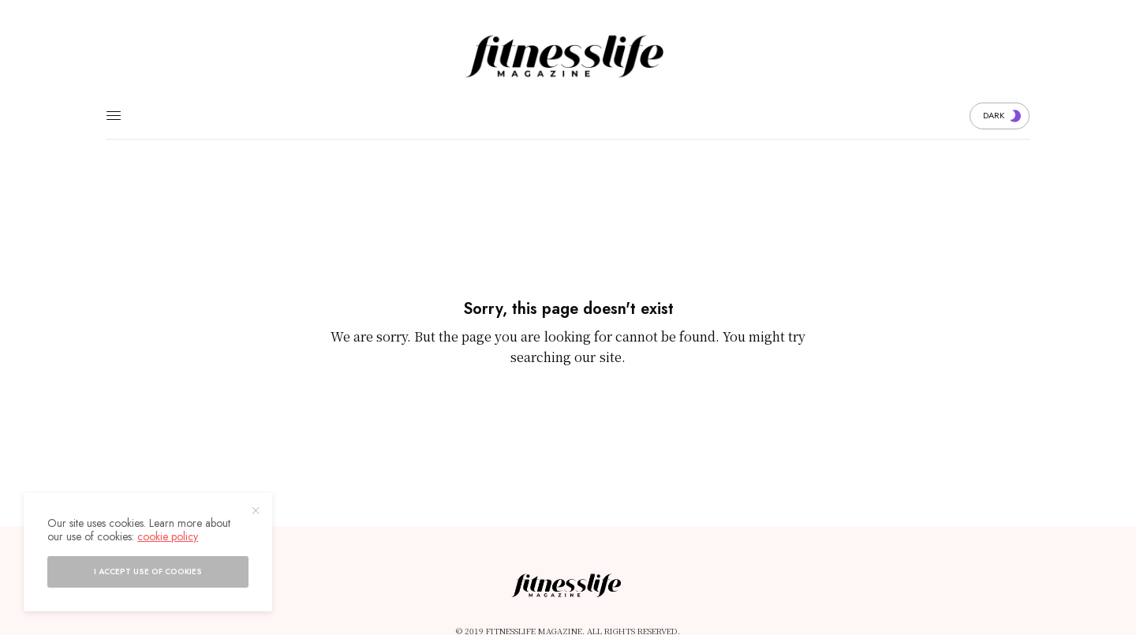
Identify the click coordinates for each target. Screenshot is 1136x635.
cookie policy (167, 536)
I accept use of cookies (148, 571)
